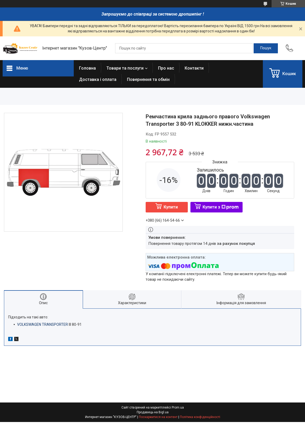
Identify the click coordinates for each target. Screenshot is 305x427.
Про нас (166, 68)
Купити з (221, 207)
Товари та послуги (125, 68)
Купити (171, 207)
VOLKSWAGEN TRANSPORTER (42, 324)
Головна (87, 68)
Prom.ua (178, 407)
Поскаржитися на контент (158, 417)
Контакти (194, 68)
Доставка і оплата (97, 79)
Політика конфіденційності (200, 417)
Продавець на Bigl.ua (153, 412)
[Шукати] (266, 48)
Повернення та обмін (148, 79)
